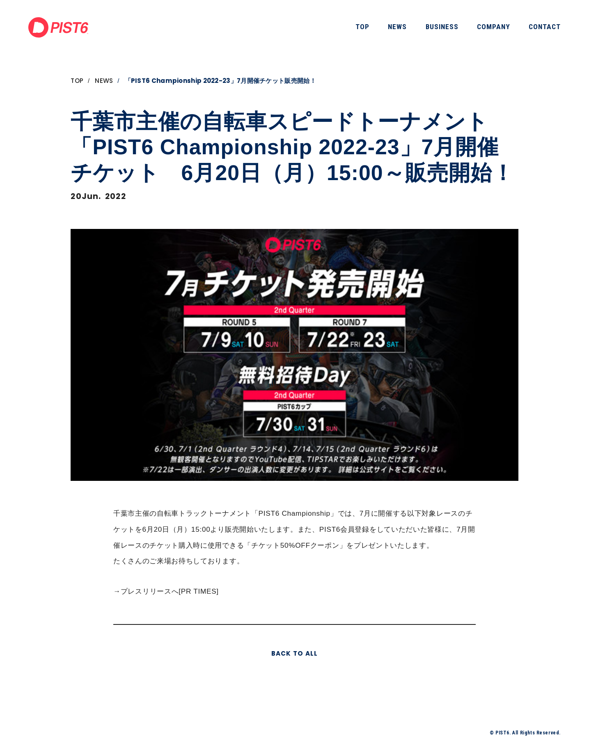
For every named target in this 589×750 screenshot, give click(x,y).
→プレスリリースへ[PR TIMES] (166, 591)
